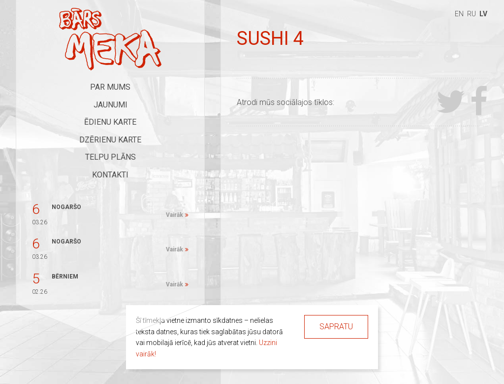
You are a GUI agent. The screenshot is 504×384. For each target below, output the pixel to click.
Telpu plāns (110, 157)
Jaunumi (110, 104)
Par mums (110, 87)
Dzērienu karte (110, 139)
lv (483, 14)
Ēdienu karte (110, 122)
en (459, 14)
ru (471, 14)
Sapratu (336, 326)
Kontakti (110, 174)
